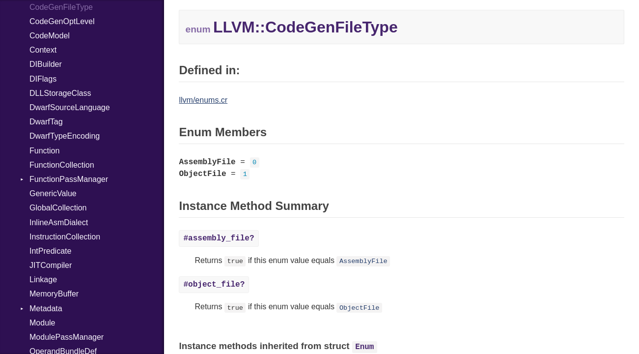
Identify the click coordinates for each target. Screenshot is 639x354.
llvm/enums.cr (203, 100)
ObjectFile (359, 307)
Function (44, 151)
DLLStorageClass (60, 93)
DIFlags (42, 79)
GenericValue (53, 193)
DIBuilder (45, 64)
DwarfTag (46, 122)
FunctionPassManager (68, 179)
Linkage (43, 279)
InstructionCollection (64, 237)
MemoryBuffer (54, 294)
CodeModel (49, 35)
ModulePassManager (66, 337)
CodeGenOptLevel (62, 21)
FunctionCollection (61, 165)
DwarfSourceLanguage (69, 107)
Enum (364, 347)
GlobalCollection (58, 208)
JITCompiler (50, 265)
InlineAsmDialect (58, 222)
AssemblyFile (363, 261)
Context (42, 50)
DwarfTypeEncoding (64, 136)
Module (42, 323)
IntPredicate (50, 251)
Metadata (45, 308)
